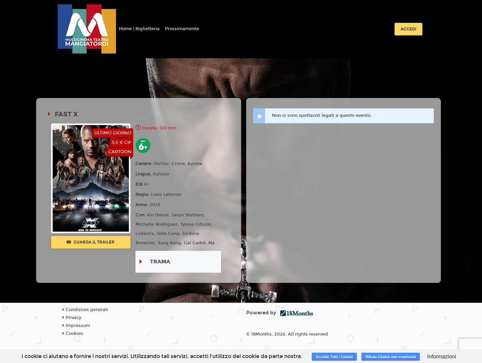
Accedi (408, 29)
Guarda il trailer (91, 242)
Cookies (73, 333)
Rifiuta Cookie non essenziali (390, 357)
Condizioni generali (85, 309)
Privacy (72, 317)
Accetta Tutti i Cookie (334, 357)
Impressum (76, 325)
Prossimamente (182, 28)
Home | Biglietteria (139, 28)
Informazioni (441, 356)
